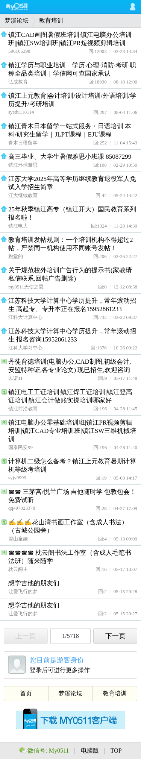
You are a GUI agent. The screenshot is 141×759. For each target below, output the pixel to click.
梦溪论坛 (17, 20)
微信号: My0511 (48, 750)
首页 (26, 693)
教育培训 (51, 20)
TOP (116, 750)
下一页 (115, 636)
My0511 (24, 7)
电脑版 (90, 750)
